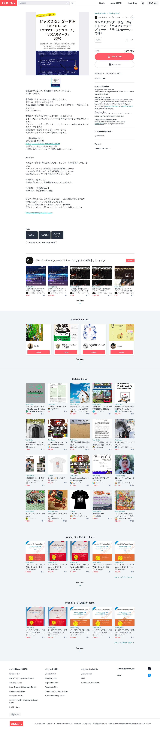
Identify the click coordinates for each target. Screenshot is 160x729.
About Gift (101, 78)
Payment (100, 136)
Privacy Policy (87, 724)
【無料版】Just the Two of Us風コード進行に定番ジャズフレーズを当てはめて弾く (35, 290)
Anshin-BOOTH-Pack (111, 106)
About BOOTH (116, 3)
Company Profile (40, 724)
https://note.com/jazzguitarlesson (39, 213)
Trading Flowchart (104, 131)
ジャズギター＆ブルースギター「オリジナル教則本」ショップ (70, 260)
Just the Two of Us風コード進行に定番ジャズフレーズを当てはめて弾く (57, 290)
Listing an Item (14, 674)
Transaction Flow (51, 687)
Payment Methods (51, 683)
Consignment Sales (16, 696)
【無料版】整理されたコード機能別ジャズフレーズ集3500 (79, 290)
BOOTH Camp (14, 707)
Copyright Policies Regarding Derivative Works (23, 701)
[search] (67, 3)
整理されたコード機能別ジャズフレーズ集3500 (101, 290)
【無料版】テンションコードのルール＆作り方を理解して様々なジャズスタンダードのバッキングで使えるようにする (124, 290)
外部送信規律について (100, 724)
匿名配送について (15, 683)
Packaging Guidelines (17, 691)
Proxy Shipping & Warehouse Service (22, 687)
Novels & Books (100, 13)
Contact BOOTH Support (90, 683)
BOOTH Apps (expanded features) (21, 678)
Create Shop (132, 3)
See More (80, 361)
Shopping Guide (51, 678)
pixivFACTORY (99, 124)
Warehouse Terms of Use (64, 724)
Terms (97, 144)
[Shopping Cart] (143, 3)
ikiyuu (119, 346)
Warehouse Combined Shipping (56, 691)
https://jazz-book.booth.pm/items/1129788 (43, 144)
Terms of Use (51, 724)
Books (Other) (114, 13)
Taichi (36, 346)
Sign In (102, 3)
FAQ (83, 678)
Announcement (86, 674)
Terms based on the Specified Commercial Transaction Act (127, 724)
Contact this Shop (101, 148)
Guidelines (77, 724)
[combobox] (44, 3)
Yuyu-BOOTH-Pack (126, 106)
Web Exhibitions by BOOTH (55, 696)
